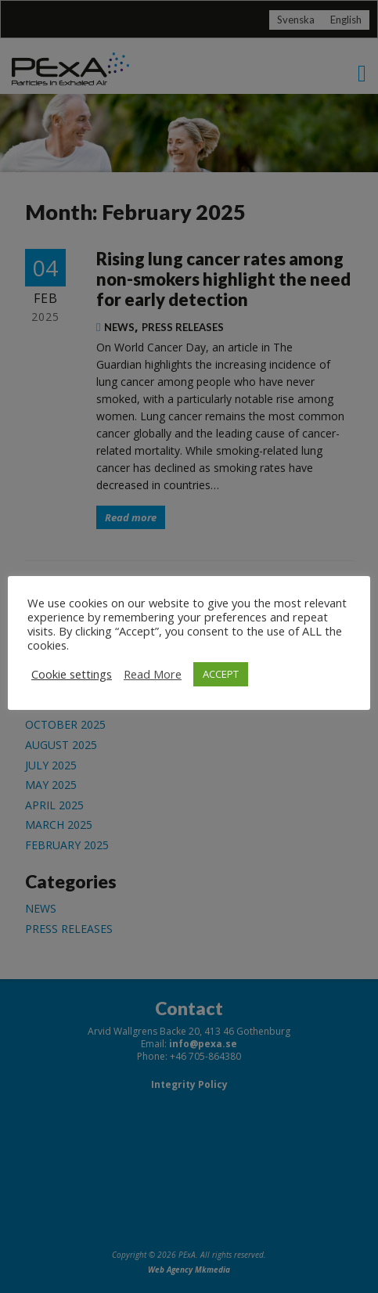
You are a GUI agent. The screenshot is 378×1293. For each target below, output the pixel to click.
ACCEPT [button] (221, 674)
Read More (153, 674)
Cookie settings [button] (71, 674)
